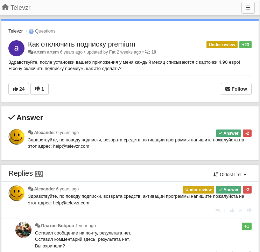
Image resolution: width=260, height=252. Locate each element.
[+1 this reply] (232, 210)
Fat (112, 52)
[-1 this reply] (249, 210)
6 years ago (67, 132)
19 (154, 52)
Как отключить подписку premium (81, 44)
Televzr (15, 31)
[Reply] (217, 210)
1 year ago (85, 225)
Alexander (44, 132)
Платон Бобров (57, 225)
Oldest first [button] (229, 174)
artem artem (46, 52)
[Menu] (248, 8)
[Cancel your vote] (241, 210)
